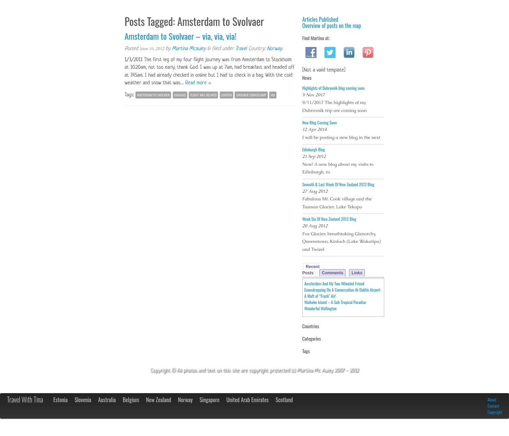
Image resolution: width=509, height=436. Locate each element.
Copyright (495, 412)
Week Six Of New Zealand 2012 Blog (329, 219)
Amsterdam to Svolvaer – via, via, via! (181, 36)
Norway (274, 49)
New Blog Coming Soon (319, 122)
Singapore (210, 400)
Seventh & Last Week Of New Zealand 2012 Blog (338, 184)
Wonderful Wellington (320, 308)
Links (356, 273)
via (273, 94)
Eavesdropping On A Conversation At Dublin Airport (342, 290)
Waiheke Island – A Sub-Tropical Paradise (335, 302)
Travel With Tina (25, 399)
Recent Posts (311, 269)
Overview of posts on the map (331, 25)
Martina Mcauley (189, 49)
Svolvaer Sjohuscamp (251, 94)
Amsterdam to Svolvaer (153, 94)
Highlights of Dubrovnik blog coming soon (333, 88)
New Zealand (158, 400)
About (492, 399)
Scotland (284, 400)
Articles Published (320, 19)
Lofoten (226, 94)
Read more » (198, 83)
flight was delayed (203, 94)
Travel (241, 49)
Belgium (131, 400)
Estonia (60, 400)
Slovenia (83, 400)
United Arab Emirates (247, 400)
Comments (332, 273)
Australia (107, 400)
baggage (180, 94)
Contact (493, 406)
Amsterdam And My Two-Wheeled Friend (334, 283)
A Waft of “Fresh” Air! (320, 296)
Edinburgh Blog (313, 149)
